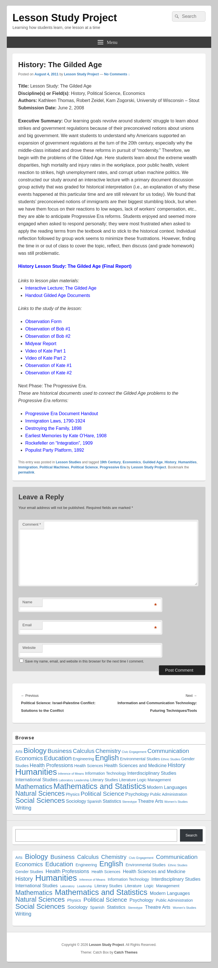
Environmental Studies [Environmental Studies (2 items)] (140, 759)
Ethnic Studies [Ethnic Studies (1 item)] (170, 759)
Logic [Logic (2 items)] (141, 780)
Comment (31, 524)
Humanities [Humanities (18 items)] (36, 771)
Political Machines (54, 467)
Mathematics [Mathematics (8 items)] (34, 786)
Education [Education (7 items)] (58, 758)
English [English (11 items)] (107, 758)
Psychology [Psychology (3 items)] (137, 794)
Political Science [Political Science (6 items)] (102, 793)
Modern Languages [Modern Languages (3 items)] (167, 787)
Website (29, 648)
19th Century (110, 462)
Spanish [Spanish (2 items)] (94, 801)
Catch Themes (125, 952)
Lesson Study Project (64, 18)
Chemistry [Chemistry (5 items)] (108, 751)
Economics (132, 462)
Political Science (84, 467)
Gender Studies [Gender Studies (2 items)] (29, 871)
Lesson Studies (68, 462)
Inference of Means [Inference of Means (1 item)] (71, 773)
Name (27, 602)
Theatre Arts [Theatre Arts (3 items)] (150, 801)
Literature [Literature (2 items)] (127, 780)
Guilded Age (153, 462)
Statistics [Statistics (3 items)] (112, 801)
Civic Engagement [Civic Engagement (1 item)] (134, 751)
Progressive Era (112, 467)
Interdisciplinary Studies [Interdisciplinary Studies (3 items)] (151, 773)
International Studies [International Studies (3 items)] (36, 779)
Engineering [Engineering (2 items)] (83, 759)
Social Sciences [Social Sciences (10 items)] (40, 800)
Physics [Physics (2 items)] (73, 794)
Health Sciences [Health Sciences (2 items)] (88, 765)
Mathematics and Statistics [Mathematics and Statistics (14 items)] (99, 786)
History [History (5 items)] (176, 765)
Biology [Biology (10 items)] (35, 750)
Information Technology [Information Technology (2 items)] (105, 773)
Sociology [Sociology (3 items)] (76, 801)
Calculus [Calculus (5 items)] (84, 751)
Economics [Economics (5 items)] (29, 758)
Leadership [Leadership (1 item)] (81, 780)
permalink (26, 472)
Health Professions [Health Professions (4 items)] (51, 765)
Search (191, 835)
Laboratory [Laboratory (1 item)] (66, 780)
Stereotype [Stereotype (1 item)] (129, 801)
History (170, 462)
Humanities (187, 462)
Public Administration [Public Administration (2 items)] (168, 794)
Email (27, 625)
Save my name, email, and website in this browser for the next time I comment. (84, 661)
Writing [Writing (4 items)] (23, 808)
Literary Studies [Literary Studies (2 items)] (104, 780)
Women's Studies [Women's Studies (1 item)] (176, 801)
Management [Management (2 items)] (159, 780)
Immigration (28, 467)
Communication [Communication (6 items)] (168, 751)
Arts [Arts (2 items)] (18, 751)
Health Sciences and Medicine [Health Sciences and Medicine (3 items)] (135, 765)
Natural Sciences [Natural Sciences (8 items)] (40, 793)
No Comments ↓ (117, 74)
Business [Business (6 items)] (59, 751)
